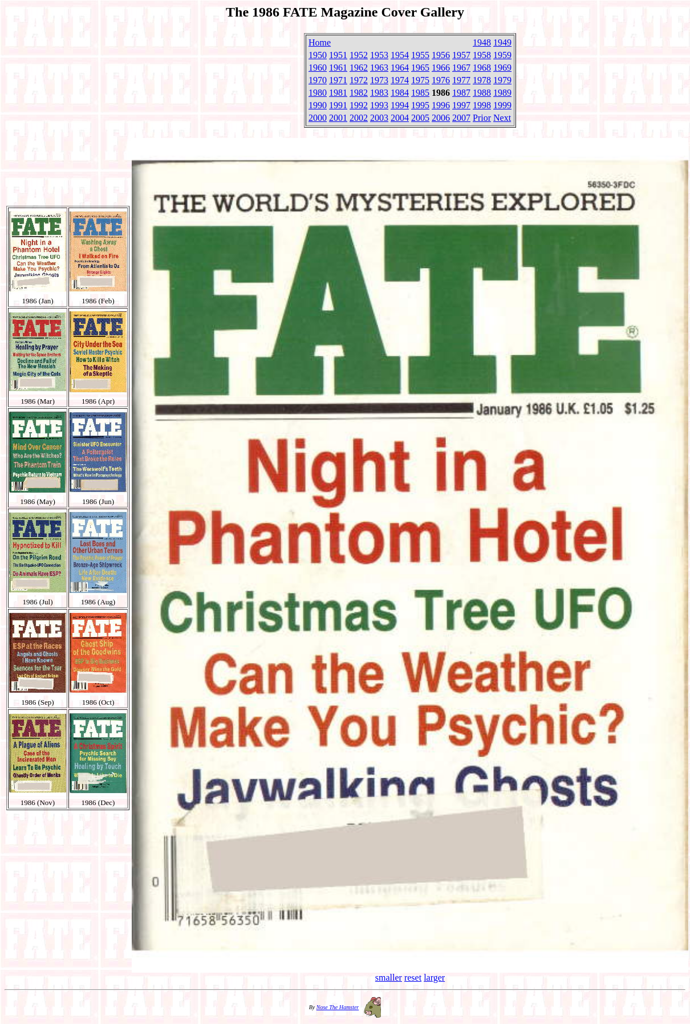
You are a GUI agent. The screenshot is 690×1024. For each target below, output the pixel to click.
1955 (420, 55)
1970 (318, 80)
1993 (379, 105)
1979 (502, 80)
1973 (379, 80)
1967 (461, 67)
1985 (420, 92)
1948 (482, 42)
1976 (441, 80)
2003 (379, 118)
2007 (461, 118)
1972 (359, 80)
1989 (502, 92)
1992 (359, 105)
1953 (379, 55)
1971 (338, 80)
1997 (461, 105)
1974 (400, 80)
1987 (461, 92)
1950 (318, 55)
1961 (338, 67)
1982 (359, 92)
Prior (482, 118)
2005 (420, 118)
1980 (318, 92)
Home (320, 42)
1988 (482, 92)
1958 (482, 55)
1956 (441, 55)
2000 (318, 118)
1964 (400, 67)
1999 (502, 105)
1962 (359, 67)
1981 (338, 92)
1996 (441, 105)
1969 (502, 67)
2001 (338, 118)
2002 (359, 118)
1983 (379, 92)
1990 (318, 105)
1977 (461, 80)
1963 (379, 67)
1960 (318, 67)
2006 (441, 118)
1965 (420, 67)
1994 (400, 105)
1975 (420, 80)
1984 (400, 92)
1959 (502, 55)
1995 (420, 105)
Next (502, 118)
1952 (359, 55)
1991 (338, 105)
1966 (441, 67)
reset (412, 977)
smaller (388, 977)
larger (434, 977)
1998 (482, 105)
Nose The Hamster (337, 1007)
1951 (338, 55)
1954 (400, 55)
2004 (400, 118)
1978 (482, 80)
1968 (482, 67)
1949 (502, 42)
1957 (461, 55)
